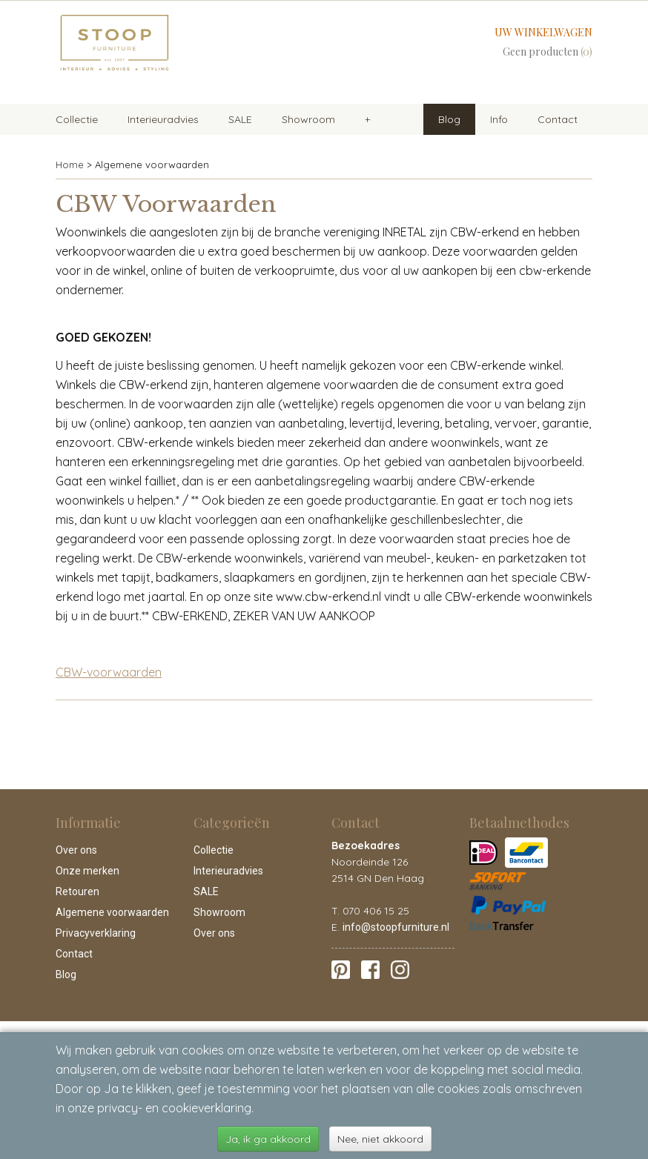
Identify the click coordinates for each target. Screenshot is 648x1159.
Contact (558, 119)
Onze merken (87, 871)
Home (70, 164)
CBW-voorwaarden (109, 672)
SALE (240, 119)
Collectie (77, 119)
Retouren (77, 891)
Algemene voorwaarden (112, 912)
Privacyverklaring (96, 933)
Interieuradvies (163, 119)
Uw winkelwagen (543, 32)
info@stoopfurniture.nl (396, 927)
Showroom (308, 119)
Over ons (76, 850)
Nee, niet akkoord (380, 1139)
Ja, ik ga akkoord (268, 1139)
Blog (449, 119)
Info (499, 119)
